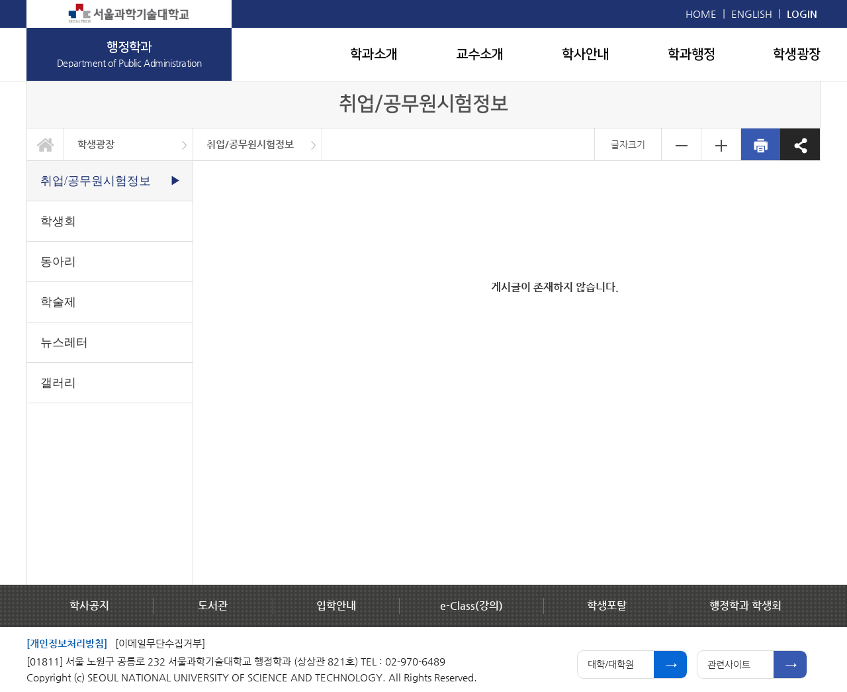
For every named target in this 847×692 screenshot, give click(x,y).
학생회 (58, 221)
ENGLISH (751, 13)
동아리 (58, 261)
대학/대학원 (611, 664)
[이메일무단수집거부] (160, 643)
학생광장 (797, 54)
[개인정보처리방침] (66, 643)
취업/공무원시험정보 (250, 144)
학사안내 (585, 54)
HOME (701, 13)
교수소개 (480, 54)
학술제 (58, 302)
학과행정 (691, 54)
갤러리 (58, 382)
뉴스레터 (64, 342)
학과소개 (374, 54)
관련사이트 (728, 664)
